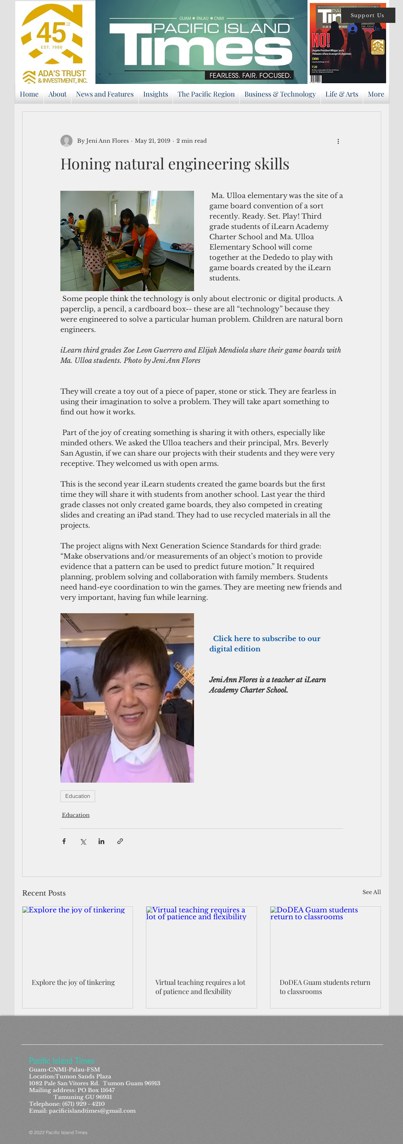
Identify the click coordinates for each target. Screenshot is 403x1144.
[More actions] (338, 140)
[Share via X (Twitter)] (82, 841)
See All (372, 892)
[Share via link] (120, 841)
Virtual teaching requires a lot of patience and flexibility (200, 987)
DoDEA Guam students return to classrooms (325, 987)
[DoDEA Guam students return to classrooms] (325, 937)
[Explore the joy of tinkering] (78, 937)
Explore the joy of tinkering (73, 982)
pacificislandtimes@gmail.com (92, 1110)
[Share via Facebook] (64, 841)
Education (77, 796)
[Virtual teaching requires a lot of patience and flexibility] (201, 937)
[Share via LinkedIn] (101, 841)
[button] (368, 15)
